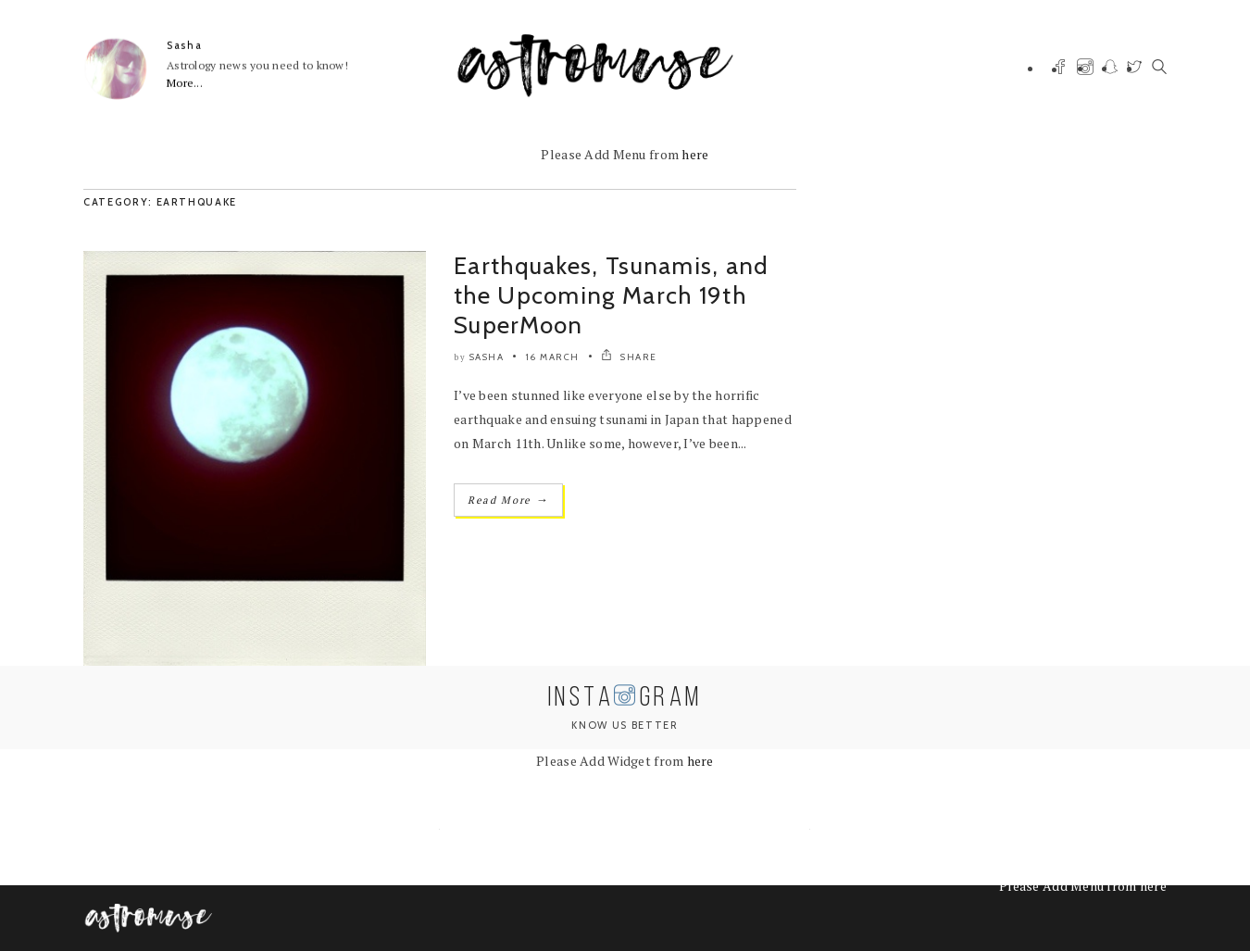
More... (185, 83)
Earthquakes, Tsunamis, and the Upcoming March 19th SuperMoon (611, 295)
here (694, 154)
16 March (553, 357)
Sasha (184, 45)
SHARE (629, 357)
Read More (508, 500)
